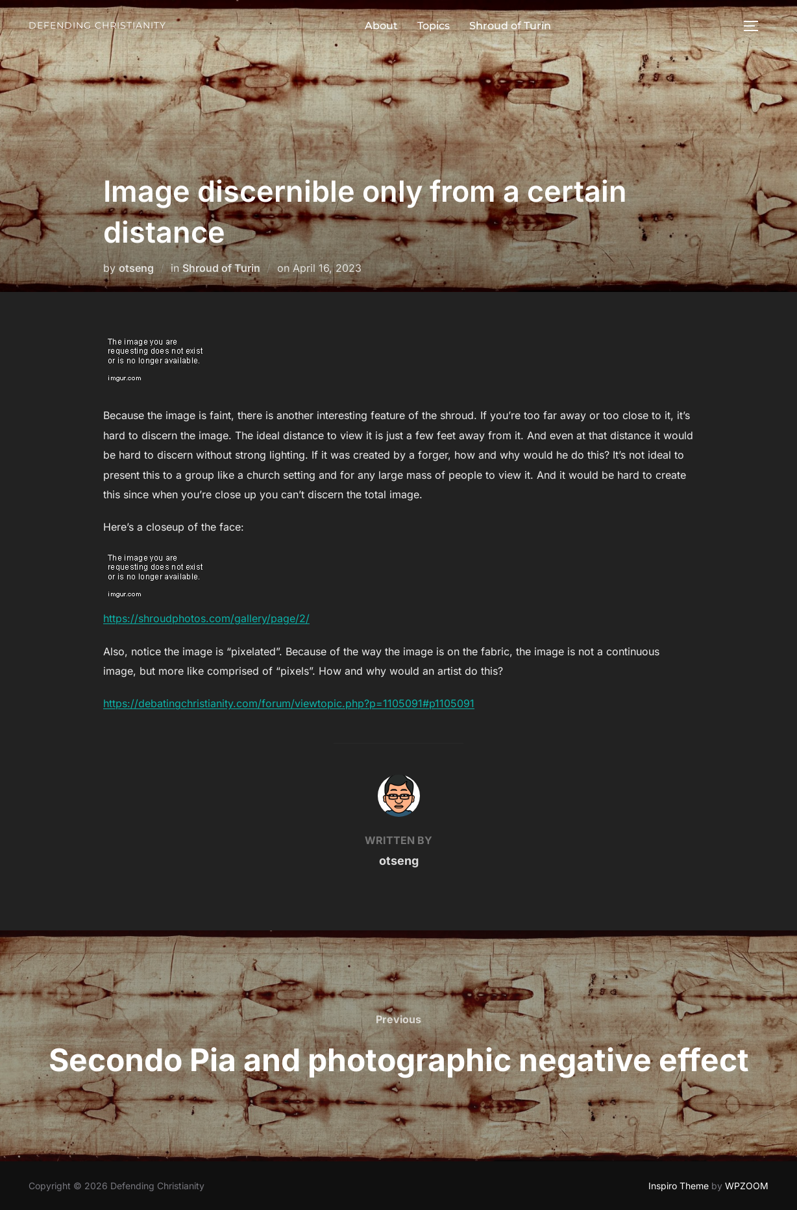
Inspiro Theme (678, 1185)
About (381, 25)
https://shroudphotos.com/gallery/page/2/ (206, 618)
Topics (433, 25)
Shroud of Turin (510, 25)
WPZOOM (746, 1185)
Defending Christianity (97, 25)
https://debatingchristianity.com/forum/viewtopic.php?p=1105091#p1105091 (288, 703)
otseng (136, 267)
